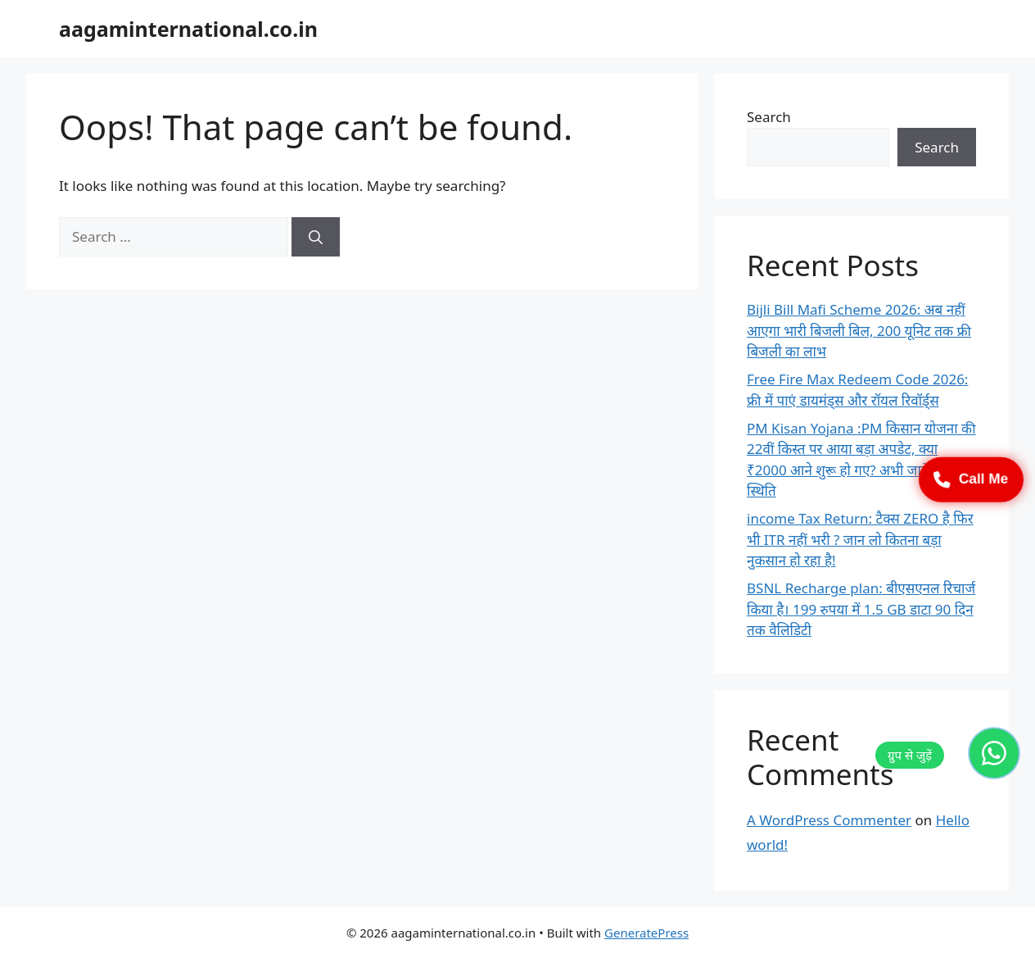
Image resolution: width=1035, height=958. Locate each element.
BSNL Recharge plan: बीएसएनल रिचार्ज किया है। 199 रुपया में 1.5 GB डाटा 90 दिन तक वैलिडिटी (861, 609)
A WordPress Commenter (829, 819)
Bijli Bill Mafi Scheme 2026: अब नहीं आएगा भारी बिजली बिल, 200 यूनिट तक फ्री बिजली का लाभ (859, 330)
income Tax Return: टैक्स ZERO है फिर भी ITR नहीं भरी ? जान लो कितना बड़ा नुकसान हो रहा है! (860, 539)
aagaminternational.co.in (188, 29)
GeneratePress (646, 932)
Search (769, 116)
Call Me (971, 478)
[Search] (316, 237)
